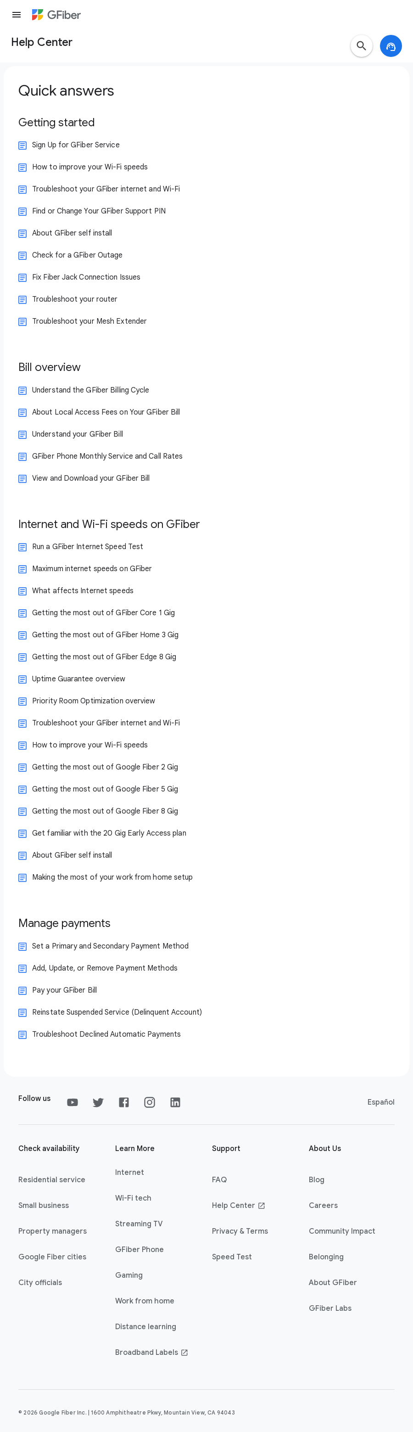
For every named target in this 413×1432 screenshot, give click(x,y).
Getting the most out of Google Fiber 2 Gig (105, 767)
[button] (362, 46)
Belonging (326, 1257)
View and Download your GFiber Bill (91, 478)
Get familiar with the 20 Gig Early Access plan (109, 833)
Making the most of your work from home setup (112, 877)
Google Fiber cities (52, 1257)
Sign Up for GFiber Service (76, 145)
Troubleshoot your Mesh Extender (89, 321)
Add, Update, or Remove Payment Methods (105, 968)
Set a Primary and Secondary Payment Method (110, 946)
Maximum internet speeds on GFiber (92, 568)
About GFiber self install (72, 233)
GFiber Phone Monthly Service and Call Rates (107, 456)
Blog (316, 1180)
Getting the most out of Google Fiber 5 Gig (105, 789)
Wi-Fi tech (133, 1198)
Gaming (129, 1275)
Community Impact (342, 1231)
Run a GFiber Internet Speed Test (87, 546)
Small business (43, 1205)
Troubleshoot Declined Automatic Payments (106, 1034)
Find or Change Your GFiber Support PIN (99, 211)
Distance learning (145, 1326)
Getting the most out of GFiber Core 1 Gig (103, 613)
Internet (129, 1172)
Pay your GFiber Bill (64, 990)
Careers (323, 1205)
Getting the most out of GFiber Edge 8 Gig (104, 657)
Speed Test (232, 1257)
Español (381, 1102)
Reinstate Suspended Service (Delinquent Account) (117, 1012)
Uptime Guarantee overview (79, 679)
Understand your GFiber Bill (77, 434)
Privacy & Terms (240, 1231)
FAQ (219, 1180)
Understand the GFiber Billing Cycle (91, 390)
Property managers (52, 1231)
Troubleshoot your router (74, 299)
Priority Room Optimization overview (94, 701)
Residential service (51, 1180)
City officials (40, 1282)
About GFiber (333, 1282)
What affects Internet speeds (83, 590)
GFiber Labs (330, 1308)
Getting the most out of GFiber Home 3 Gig (105, 635)
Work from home (144, 1301)
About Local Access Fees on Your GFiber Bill (106, 412)
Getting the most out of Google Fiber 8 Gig (105, 811)
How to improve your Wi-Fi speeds (90, 167)
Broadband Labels (152, 1352)
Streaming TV (139, 1224)
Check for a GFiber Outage (77, 255)
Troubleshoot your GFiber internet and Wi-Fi (106, 189)
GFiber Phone (139, 1249)
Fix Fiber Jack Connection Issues (86, 277)
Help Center (239, 1205)
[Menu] (16, 14)
